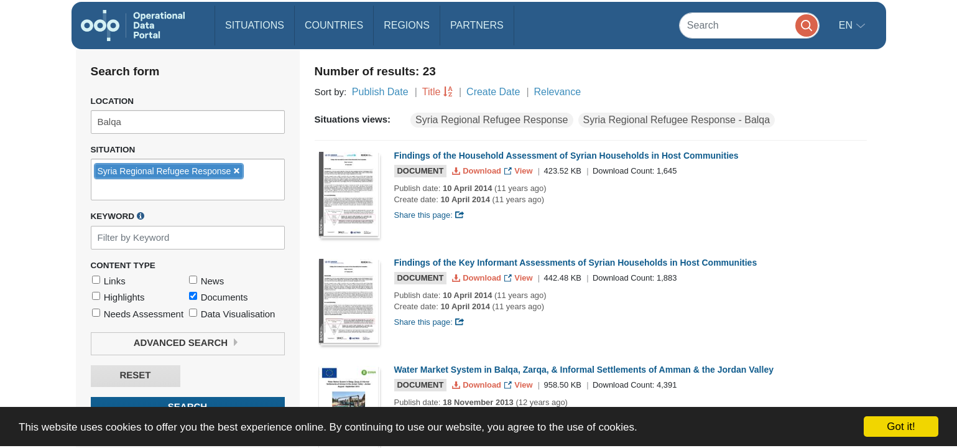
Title (431, 91)
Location (112, 101)
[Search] (749, 25)
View (519, 170)
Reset (134, 375)
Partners (477, 25)
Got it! (901, 426)
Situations (254, 25)
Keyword (117, 216)
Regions (407, 25)
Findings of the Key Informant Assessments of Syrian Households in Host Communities (575, 263)
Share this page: (429, 215)
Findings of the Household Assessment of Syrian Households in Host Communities (566, 156)
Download (478, 170)
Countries (334, 25)
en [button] (847, 25)
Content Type (123, 265)
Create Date (493, 91)
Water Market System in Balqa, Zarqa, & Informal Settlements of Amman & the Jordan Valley (584, 370)
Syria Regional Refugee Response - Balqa (676, 119)
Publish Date (380, 91)
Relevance (557, 91)
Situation (113, 149)
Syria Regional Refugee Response (491, 119)
